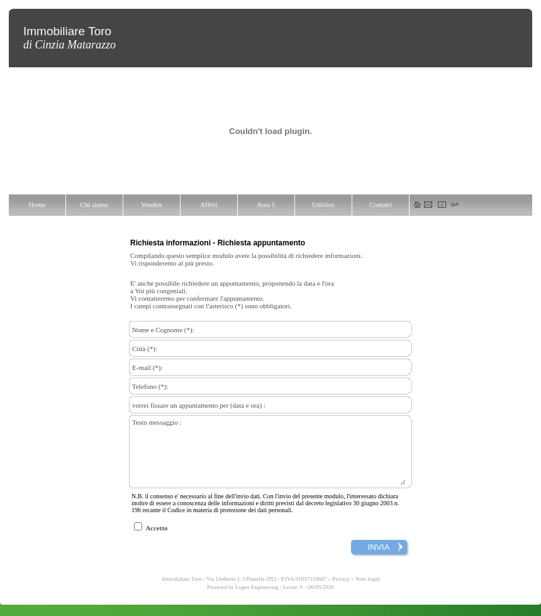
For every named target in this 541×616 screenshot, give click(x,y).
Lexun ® (293, 598)
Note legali (368, 590)
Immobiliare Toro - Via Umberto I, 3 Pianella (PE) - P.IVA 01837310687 (243, 590)
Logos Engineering (257, 598)
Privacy (341, 590)
